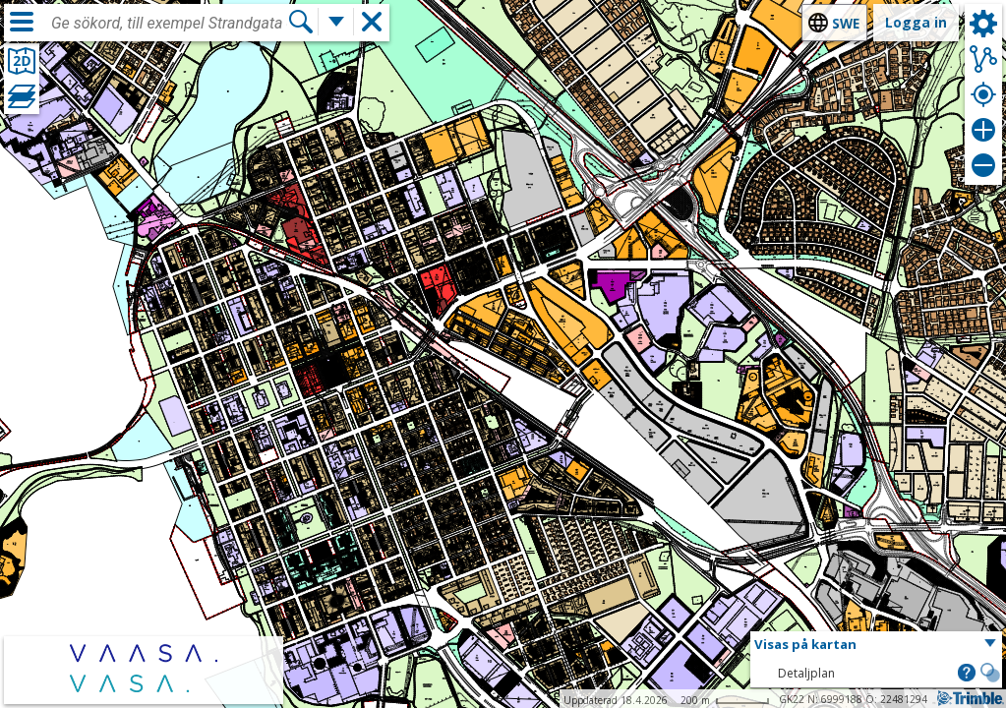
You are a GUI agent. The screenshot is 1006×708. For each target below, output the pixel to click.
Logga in (916, 22)
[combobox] (169, 23)
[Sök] (301, 21)
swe (845, 23)
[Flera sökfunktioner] (336, 21)
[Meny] (21, 21)
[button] (876, 645)
